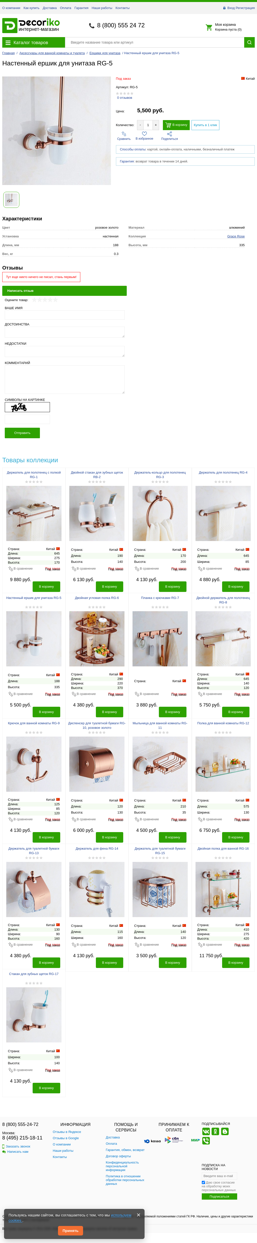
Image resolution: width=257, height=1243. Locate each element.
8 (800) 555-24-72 (20, 1124)
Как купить (31, 8)
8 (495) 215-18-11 (22, 1137)
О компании (11, 8)
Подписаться (219, 1196)
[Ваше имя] (65, 315)
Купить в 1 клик (205, 125)
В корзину (176, 125)
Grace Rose (236, 236)
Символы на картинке (25, 400)
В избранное (144, 135)
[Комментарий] (65, 379)
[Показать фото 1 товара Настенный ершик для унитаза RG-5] (11, 200)
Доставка (50, 8)
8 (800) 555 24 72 (121, 25)
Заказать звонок (16, 1146)
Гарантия (81, 8)
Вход (231, 8)
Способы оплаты (133, 162)
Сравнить (124, 136)
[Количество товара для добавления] (148, 125)
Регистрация (245, 8)
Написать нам (15, 1151)
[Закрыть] (138, 1214)
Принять (70, 1230)
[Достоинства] (65, 332)
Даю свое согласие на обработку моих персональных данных (219, 1186)
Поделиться (169, 136)
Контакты (122, 8)
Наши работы (102, 8)
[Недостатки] (65, 351)
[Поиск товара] (154, 42)
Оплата (65, 8)
